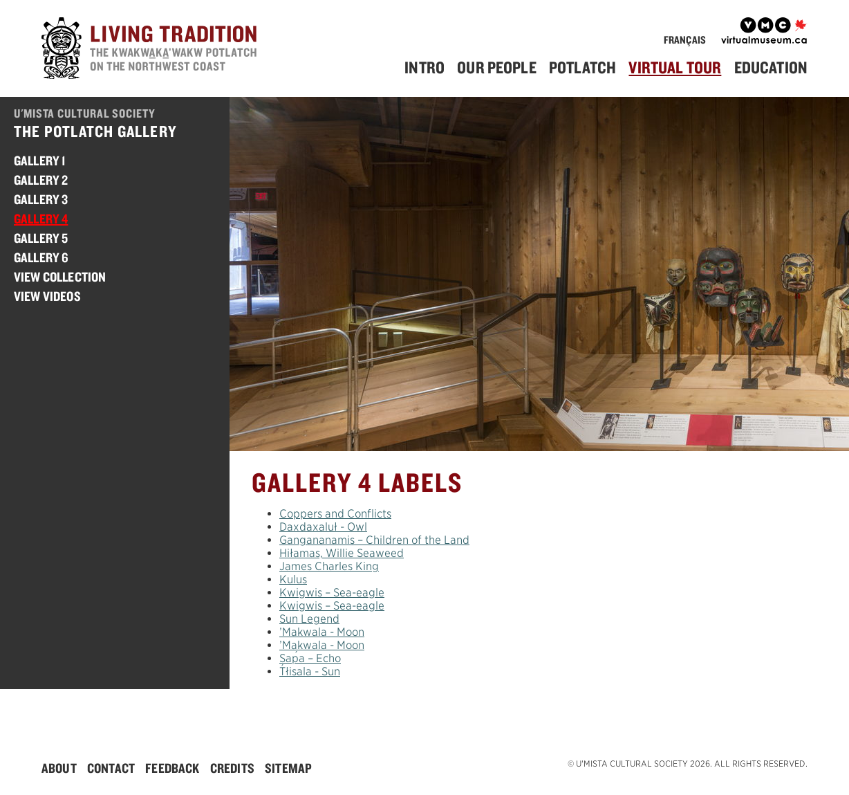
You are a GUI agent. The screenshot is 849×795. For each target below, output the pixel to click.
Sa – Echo (310, 658)
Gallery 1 (40, 160)
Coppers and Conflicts (335, 513)
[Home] (152, 50)
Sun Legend (309, 618)
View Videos (47, 296)
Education (771, 67)
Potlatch (582, 67)
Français (685, 39)
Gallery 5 (41, 238)
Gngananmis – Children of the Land (374, 540)
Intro (424, 67)
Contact (111, 768)
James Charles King (329, 566)
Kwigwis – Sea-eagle (331, 592)
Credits (232, 768)
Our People (497, 67)
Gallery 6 (41, 257)
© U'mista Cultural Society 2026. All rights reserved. (688, 763)
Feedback (172, 768)
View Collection (60, 276)
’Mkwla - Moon (321, 632)
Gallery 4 (41, 218)
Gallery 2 (41, 180)
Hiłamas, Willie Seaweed (341, 553)
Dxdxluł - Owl (323, 526)
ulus (293, 579)
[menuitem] (429, 67)
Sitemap (288, 768)
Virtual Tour (674, 67)
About (59, 768)
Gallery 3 (41, 199)
